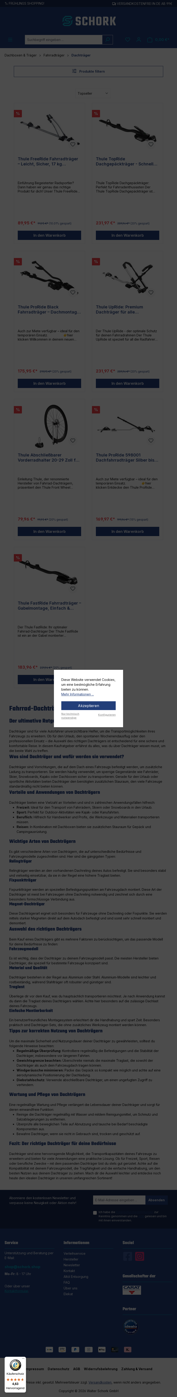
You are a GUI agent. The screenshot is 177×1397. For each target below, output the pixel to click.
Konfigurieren (107, 714)
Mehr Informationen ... (77, 694)
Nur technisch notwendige (70, 715)
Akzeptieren (88, 705)
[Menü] (23, 1359)
